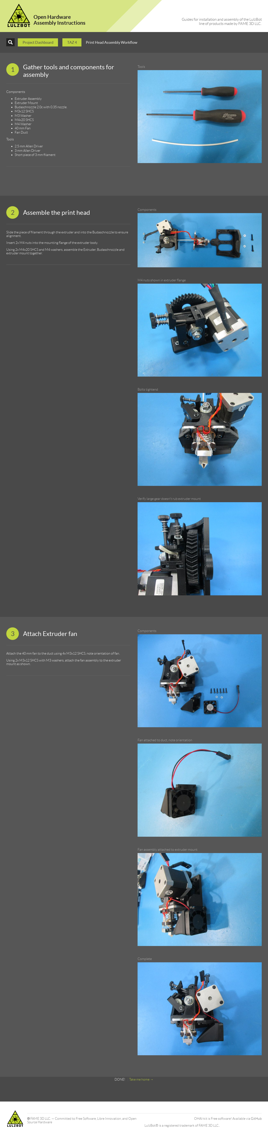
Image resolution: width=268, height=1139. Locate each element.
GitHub (256, 1118)
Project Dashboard (38, 42)
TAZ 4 (72, 42)
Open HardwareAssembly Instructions (59, 20)
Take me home (139, 1079)
